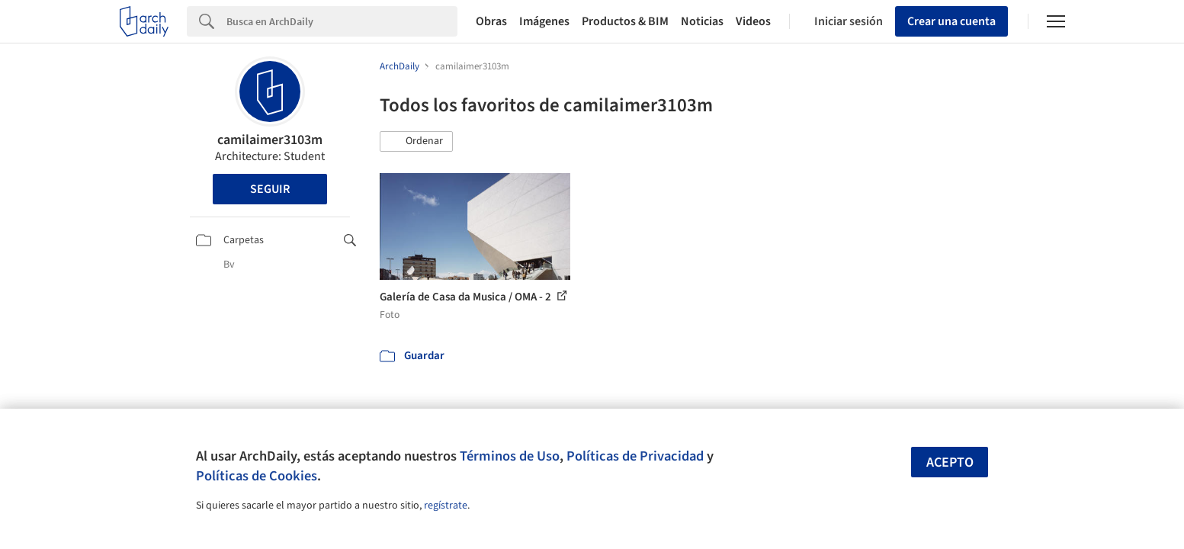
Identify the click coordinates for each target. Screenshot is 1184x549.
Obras (491, 21)
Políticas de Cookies (256, 476)
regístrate (445, 505)
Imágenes (544, 21)
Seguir (270, 189)
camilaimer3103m (269, 139)
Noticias (702, 21)
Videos (753, 21)
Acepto (950, 462)
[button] (416, 141)
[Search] (341, 21)
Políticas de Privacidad (635, 456)
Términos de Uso (510, 456)
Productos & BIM (625, 21)
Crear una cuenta (951, 21)
